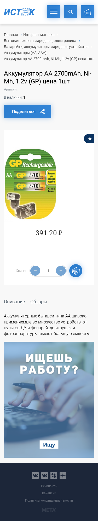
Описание (14, 301)
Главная (11, 34)
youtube (63, 475)
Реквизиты (49, 486)
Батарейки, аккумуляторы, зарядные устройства (46, 46)
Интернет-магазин (39, 34)
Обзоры (38, 301)
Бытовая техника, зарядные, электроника (40, 40)
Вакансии (49, 493)
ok (53, 475)
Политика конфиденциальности (49, 500)
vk (35, 475)
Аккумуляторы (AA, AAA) (25, 52)
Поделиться (24, 111)
